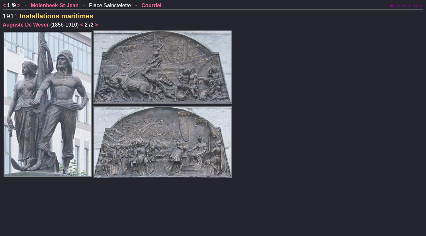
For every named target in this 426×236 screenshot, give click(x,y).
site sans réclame (406, 5)
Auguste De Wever (26, 25)
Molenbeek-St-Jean (55, 5)
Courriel (151, 5)
